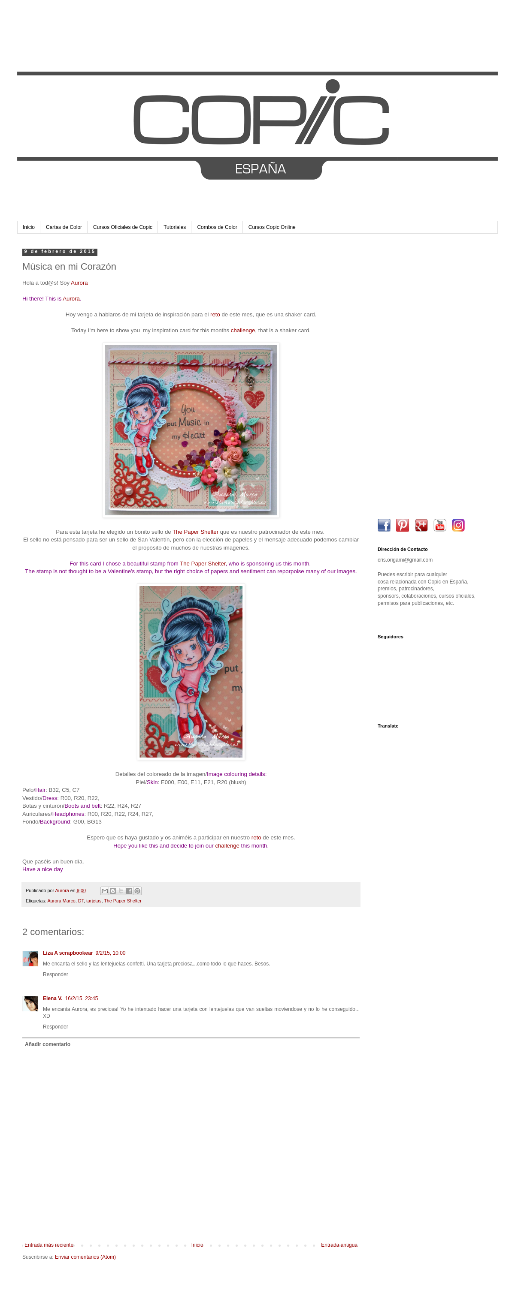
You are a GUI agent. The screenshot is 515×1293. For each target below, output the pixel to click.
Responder (55, 974)
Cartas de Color (64, 227)
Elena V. (53, 998)
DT (81, 900)
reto (215, 314)
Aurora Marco (61, 900)
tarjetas (93, 900)
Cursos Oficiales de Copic (122, 227)
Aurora (79, 283)
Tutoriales (175, 227)
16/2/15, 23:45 (81, 998)
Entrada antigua (339, 1245)
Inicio (29, 227)
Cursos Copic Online (272, 227)
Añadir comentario (47, 1044)
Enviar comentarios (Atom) (85, 1257)
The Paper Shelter (195, 532)
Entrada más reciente (48, 1245)
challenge (243, 330)
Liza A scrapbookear (68, 953)
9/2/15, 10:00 (110, 953)
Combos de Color (217, 227)
